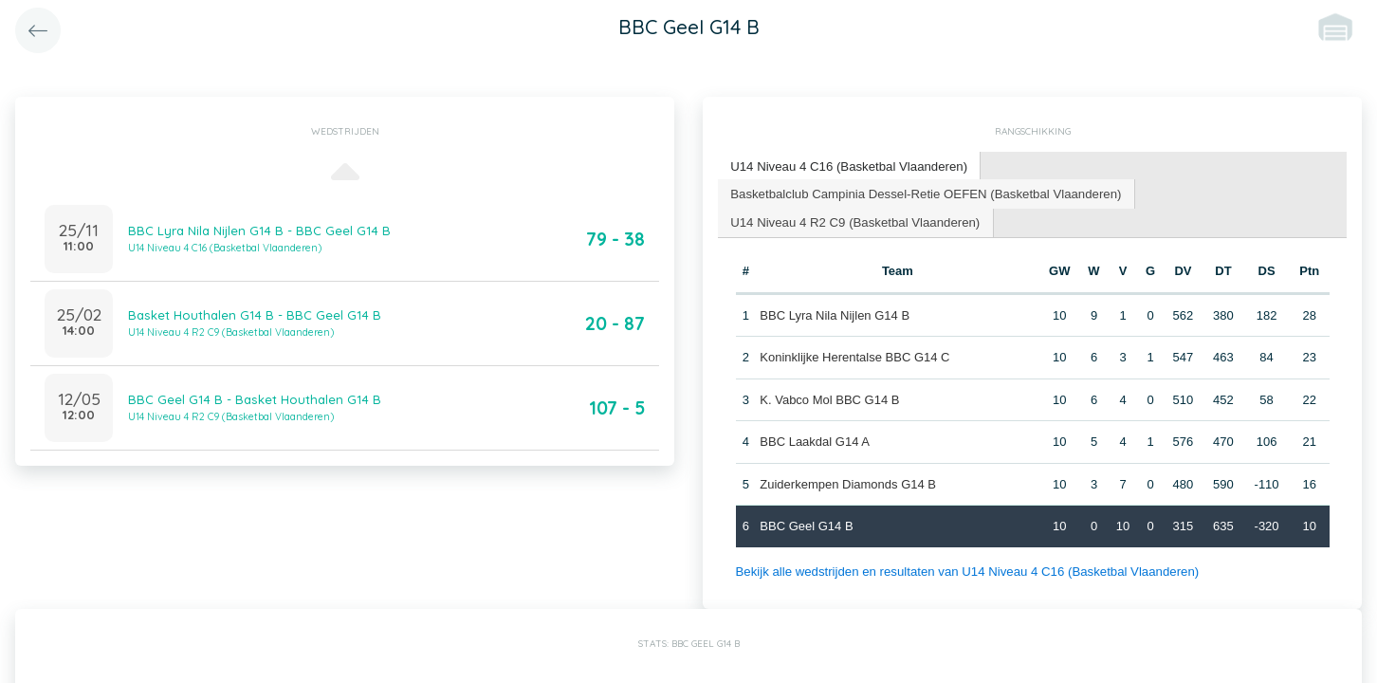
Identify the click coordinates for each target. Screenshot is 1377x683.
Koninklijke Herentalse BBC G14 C (854, 356)
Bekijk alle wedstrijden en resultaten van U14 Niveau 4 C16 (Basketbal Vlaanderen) (963, 570)
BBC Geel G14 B (806, 525)
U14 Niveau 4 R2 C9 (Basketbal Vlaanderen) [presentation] (853, 220)
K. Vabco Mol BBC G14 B (829, 398)
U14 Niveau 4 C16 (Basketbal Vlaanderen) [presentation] (847, 165)
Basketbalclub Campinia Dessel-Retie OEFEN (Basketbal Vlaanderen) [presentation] (922, 192)
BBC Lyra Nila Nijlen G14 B (834, 313)
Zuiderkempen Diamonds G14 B (848, 482)
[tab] (847, 166)
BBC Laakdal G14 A (815, 441)
